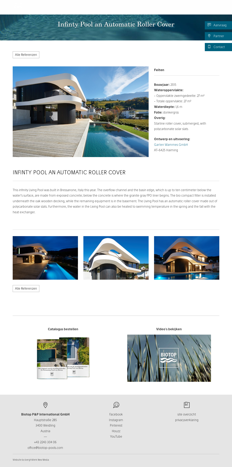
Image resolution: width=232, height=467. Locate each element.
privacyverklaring (186, 420)
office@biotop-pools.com (45, 448)
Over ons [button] (127, 9)
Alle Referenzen (26, 55)
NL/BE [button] (208, 9)
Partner (216, 36)
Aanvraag (217, 25)
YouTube (116, 436)
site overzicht (186, 414)
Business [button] (149, 9)
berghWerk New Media (37, 459)
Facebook (116, 414)
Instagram (116, 420)
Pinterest (116, 425)
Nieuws (188, 9)
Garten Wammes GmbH (171, 145)
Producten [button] (104, 9)
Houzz (116, 431)
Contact (216, 47)
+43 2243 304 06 (45, 442)
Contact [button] (170, 9)
